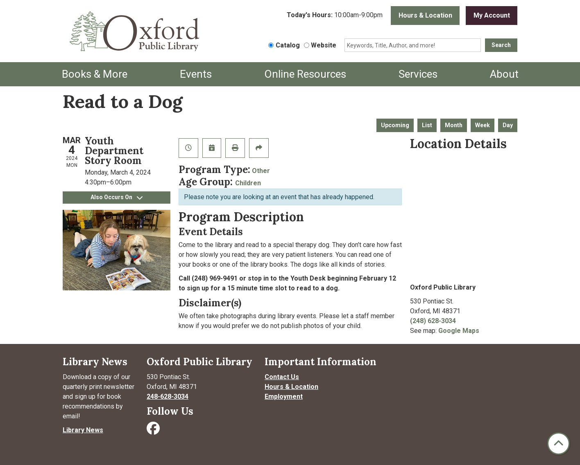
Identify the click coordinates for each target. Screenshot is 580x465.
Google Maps (458, 331)
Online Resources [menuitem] (305, 74)
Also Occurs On (117, 197)
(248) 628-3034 (433, 321)
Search (501, 45)
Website (323, 45)
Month (453, 125)
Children (248, 183)
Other (261, 171)
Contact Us (282, 377)
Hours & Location (425, 15)
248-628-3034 (167, 396)
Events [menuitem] (196, 74)
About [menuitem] (504, 74)
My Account (492, 15)
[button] (335, 15)
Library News (83, 430)
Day (508, 125)
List (427, 125)
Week (482, 125)
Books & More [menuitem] (94, 74)
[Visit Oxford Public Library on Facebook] (154, 431)
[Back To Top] (558, 443)
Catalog (288, 45)
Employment (284, 396)
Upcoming (395, 125)
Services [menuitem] (418, 74)
